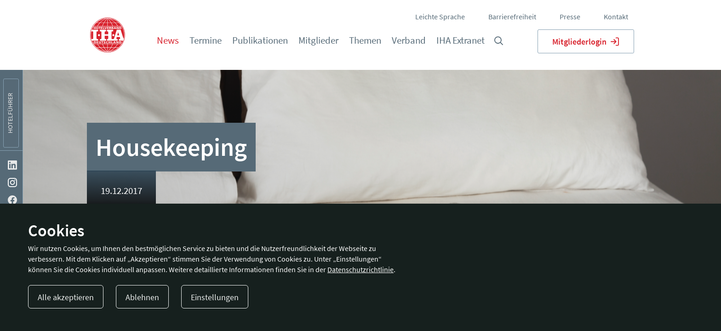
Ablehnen (142, 297)
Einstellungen (215, 297)
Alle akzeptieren (66, 297)
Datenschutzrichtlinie (360, 269)
